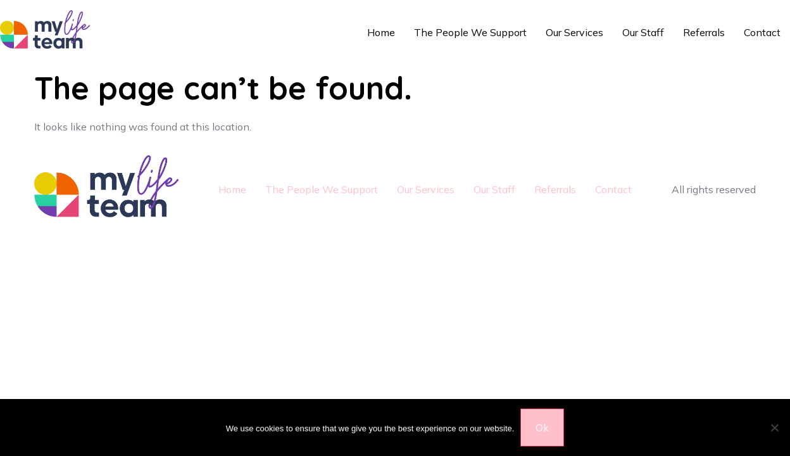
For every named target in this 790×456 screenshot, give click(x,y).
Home (381, 32)
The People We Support (470, 32)
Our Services (574, 32)
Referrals (704, 32)
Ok (542, 427)
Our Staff (643, 32)
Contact (762, 32)
